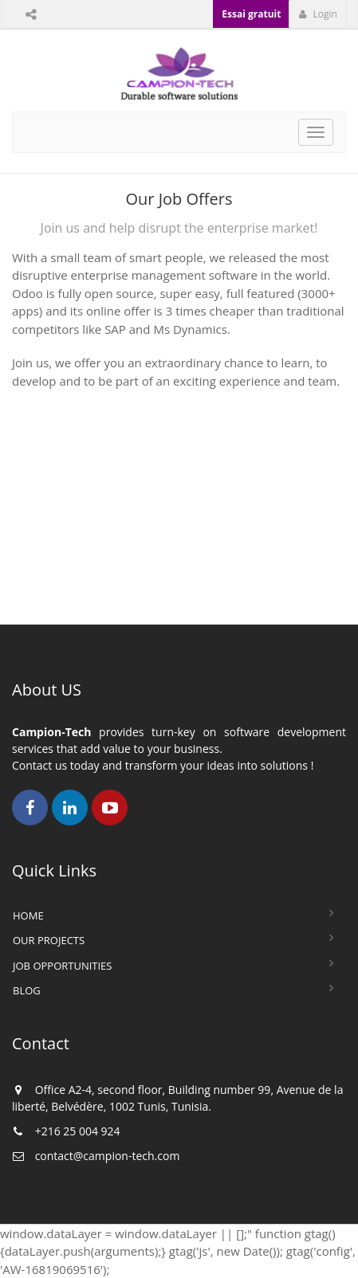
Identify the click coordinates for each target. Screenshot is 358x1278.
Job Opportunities (62, 965)
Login (317, 14)
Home (28, 915)
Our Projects (49, 940)
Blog (27, 990)
